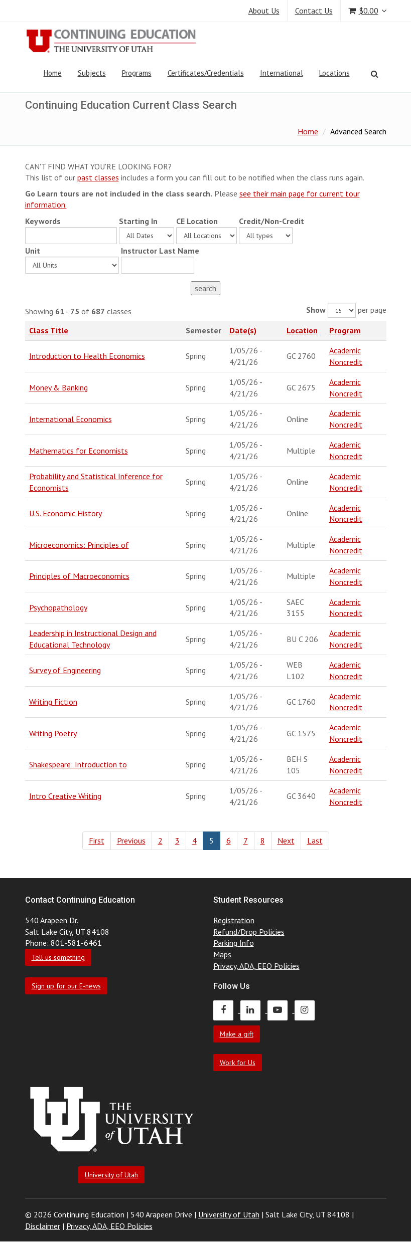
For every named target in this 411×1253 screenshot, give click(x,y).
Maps (222, 954)
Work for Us (237, 1062)
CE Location (197, 221)
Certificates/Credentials (206, 73)
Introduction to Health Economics (87, 356)
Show (316, 310)
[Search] (374, 73)
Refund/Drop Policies (249, 932)
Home (53, 73)
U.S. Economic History (65, 513)
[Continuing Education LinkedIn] (253, 1010)
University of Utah (111, 1174)
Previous (131, 841)
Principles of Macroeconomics (79, 576)
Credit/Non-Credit (271, 221)
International (281, 73)
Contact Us (314, 11)
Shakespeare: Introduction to (78, 764)
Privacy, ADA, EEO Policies (256, 966)
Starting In (138, 221)
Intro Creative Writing (65, 796)
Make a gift (236, 1033)
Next (286, 841)
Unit (32, 251)
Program (345, 330)
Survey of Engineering (65, 670)
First (96, 841)
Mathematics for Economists (78, 451)
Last (315, 841)
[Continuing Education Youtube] (281, 1010)
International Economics (70, 419)
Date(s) (242, 330)
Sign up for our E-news (66, 985)
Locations (334, 73)
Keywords (43, 221)
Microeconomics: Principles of (79, 545)
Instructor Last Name (160, 251)
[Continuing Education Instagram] (307, 1010)
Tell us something (58, 957)
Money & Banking (58, 387)
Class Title (48, 330)
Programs (137, 73)
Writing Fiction (53, 702)
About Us (264, 11)
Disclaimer (42, 1226)
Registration (233, 920)
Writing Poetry (53, 733)
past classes (98, 177)
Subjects (92, 73)
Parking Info (233, 943)
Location (302, 330)
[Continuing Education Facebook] (226, 1010)
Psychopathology (58, 607)
